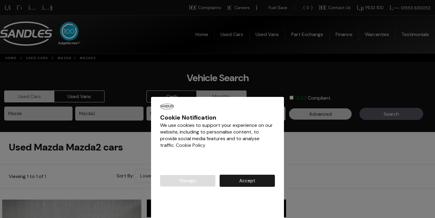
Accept (247, 181)
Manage (188, 181)
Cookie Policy (190, 145)
